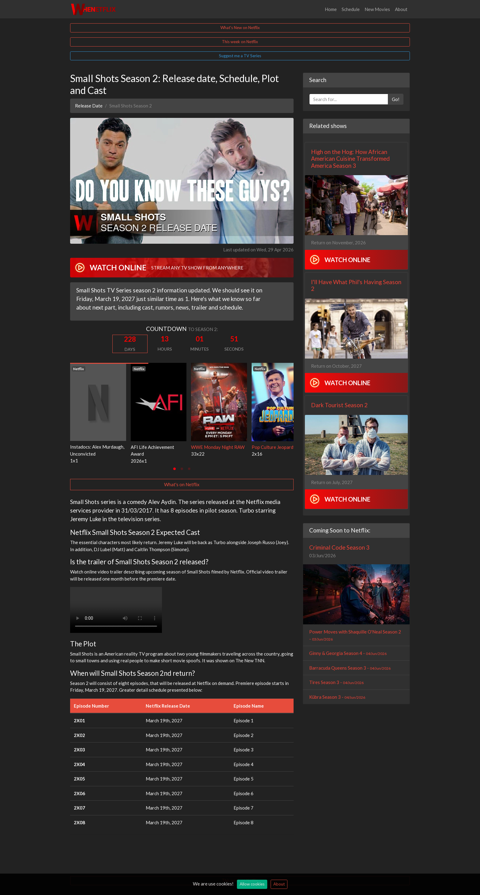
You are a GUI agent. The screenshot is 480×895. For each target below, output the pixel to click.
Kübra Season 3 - (337, 697)
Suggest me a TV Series (240, 55)
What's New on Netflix (240, 27)
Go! (395, 99)
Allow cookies (252, 884)
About (401, 9)
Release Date (89, 105)
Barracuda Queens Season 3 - (350, 668)
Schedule (351, 9)
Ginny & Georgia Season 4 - (348, 653)
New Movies (377, 9)
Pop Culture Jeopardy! (274, 447)
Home (331, 9)
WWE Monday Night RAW (218, 447)
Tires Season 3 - (336, 682)
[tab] (174, 468)
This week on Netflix (240, 41)
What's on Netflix (182, 484)
